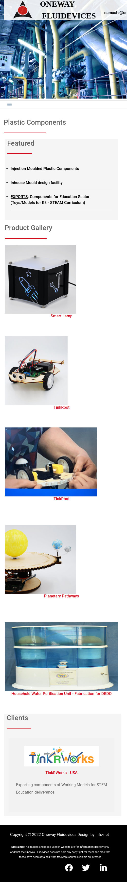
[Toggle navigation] (9, 104)
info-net (102, 834)
